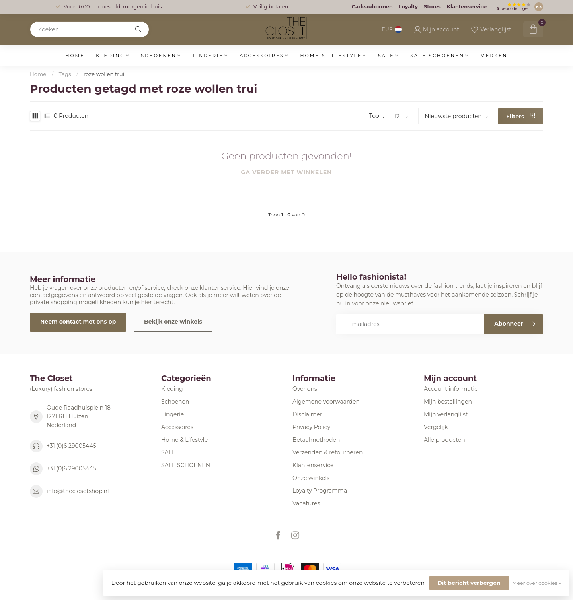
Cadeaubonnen (372, 7)
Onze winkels (310, 478)
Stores (432, 7)
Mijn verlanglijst (446, 414)
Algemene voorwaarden (326, 401)
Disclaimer (307, 414)
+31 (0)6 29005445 (71, 445)
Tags (65, 74)
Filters (521, 116)
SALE (386, 55)
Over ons (304, 388)
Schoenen (158, 55)
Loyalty (408, 7)
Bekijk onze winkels (173, 321)
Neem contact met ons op (78, 321)
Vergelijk (436, 427)
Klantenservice (467, 7)
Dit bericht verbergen (469, 582)
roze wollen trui (104, 74)
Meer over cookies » (536, 583)
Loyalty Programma (319, 490)
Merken (494, 55)
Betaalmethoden (316, 439)
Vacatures (306, 503)
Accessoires (262, 55)
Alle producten (444, 439)
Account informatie (451, 388)
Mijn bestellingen (448, 401)
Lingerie (208, 55)
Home (74, 55)
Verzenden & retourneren (327, 452)
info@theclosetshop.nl (78, 491)
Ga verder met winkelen (286, 172)
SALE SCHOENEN (437, 55)
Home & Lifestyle (331, 55)
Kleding (110, 55)
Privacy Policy (311, 427)
